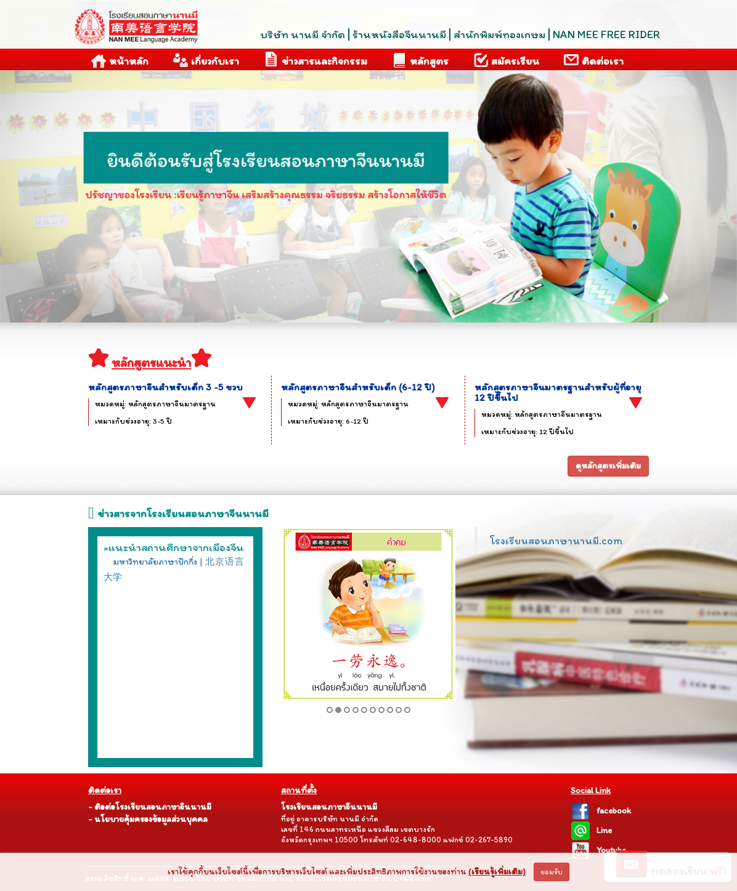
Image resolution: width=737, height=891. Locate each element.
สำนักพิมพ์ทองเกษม (499, 34)
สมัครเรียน (506, 59)
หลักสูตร (420, 60)
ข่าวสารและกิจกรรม (315, 59)
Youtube (598, 850)
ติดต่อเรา (594, 59)
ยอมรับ (551, 872)
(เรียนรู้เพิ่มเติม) (497, 871)
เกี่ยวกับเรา (206, 59)
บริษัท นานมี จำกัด (302, 34)
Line (591, 830)
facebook (601, 810)
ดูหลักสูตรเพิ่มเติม (608, 466)
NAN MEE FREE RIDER (606, 34)
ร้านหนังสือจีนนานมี (399, 34)
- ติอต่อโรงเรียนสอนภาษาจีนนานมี (149, 807)
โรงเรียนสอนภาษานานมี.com (556, 540)
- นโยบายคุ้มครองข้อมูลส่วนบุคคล (148, 819)
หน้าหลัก (120, 60)
